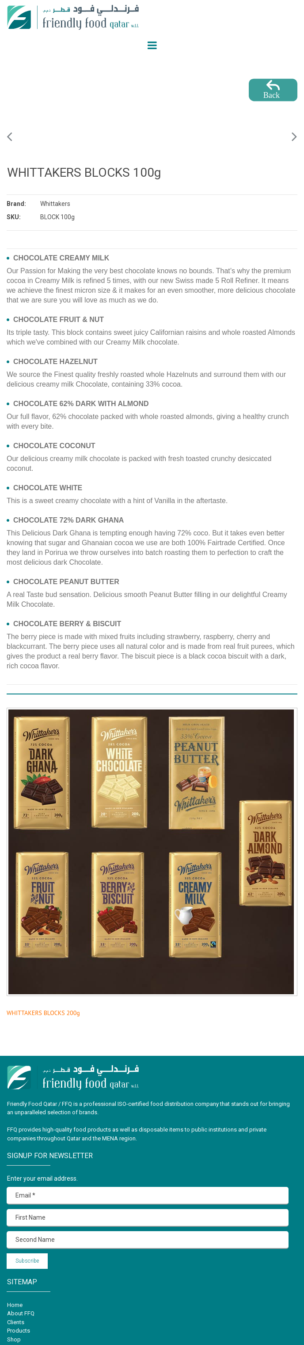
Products (18, 1330)
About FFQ (20, 1313)
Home (15, 1305)
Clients (15, 1322)
